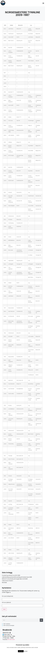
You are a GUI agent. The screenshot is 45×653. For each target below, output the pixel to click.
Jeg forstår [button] (21, 651)
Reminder (4, 582)
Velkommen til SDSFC (7, 580)
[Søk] (41, 620)
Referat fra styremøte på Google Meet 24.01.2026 (15, 579)
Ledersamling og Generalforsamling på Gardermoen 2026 (17, 577)
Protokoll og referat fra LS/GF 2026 (11, 575)
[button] (43, 3)
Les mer (25, 651)
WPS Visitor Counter (11, 639)
